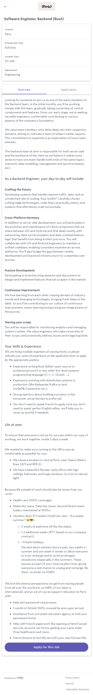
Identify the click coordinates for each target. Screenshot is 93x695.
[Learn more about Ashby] (13, 678)
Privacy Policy (72, 677)
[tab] (24, 89)
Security (70, 683)
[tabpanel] (46, 375)
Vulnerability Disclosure (77, 689)
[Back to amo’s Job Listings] (5, 6)
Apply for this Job (46, 647)
